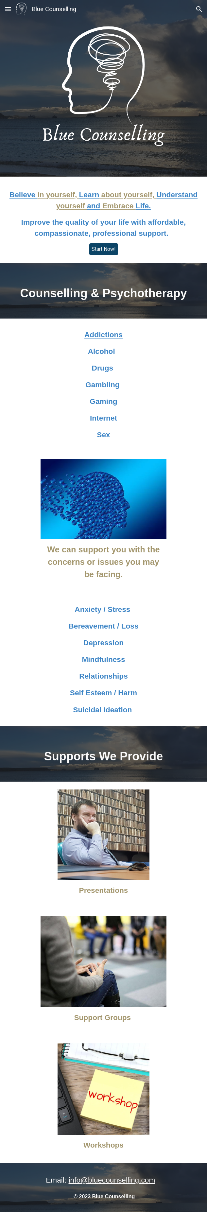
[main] (103, 213)
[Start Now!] (104, 249)
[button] (8, 9)
